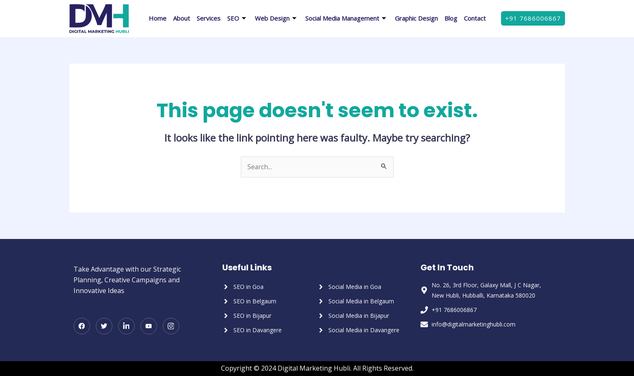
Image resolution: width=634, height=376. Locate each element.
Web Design (277, 18)
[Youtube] (148, 326)
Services (209, 18)
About (181, 18)
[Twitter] (104, 326)
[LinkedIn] (126, 326)
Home (157, 18)
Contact (475, 18)
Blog (450, 18)
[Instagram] (171, 326)
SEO (237, 18)
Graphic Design (416, 18)
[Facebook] (82, 326)
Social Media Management (346, 18)
